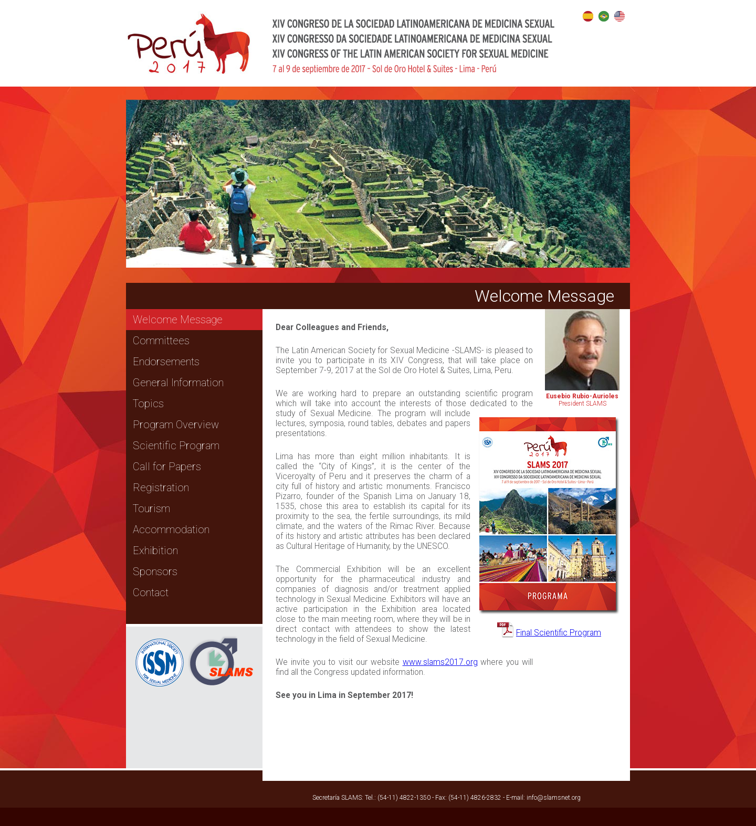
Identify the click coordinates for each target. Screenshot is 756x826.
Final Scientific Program (558, 633)
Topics (148, 403)
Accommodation (171, 529)
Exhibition (155, 550)
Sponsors (155, 571)
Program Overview (176, 424)
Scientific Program (176, 445)
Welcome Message (178, 319)
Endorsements (166, 361)
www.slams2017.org (440, 662)
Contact (151, 592)
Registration (161, 487)
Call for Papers (167, 466)
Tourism (151, 508)
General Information (178, 382)
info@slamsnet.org (554, 797)
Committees (161, 340)
